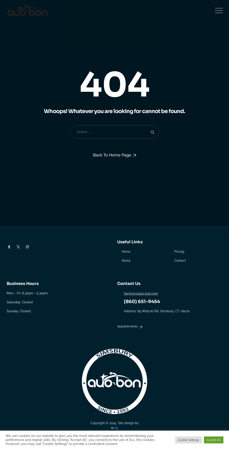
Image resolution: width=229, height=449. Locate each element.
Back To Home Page (112, 155)
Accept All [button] (214, 440)
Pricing (179, 251)
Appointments (127, 326)
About (126, 260)
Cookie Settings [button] (188, 440)
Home (126, 251)
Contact (180, 260)
